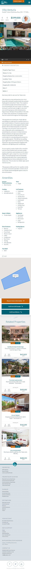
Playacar (4, 505)
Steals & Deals (5, 471)
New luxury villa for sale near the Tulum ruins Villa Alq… (15, 452)
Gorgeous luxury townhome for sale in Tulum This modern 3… (15, 417)
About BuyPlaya (5, 533)
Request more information (14, 301)
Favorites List (5, 522)
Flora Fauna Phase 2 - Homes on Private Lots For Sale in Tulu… (15, 349)
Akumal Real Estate (6, 483)
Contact (4, 531)
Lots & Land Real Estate (7, 472)
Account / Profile (6, 524)
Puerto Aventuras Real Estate (8, 482)
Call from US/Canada (14, 306)
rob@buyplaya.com (6, 555)
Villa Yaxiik (15, 415)
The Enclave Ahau (15, 380)
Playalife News (5, 496)
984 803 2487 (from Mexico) (8, 550)
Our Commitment (6, 535)
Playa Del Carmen (6, 502)
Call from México (14, 312)
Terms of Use (5, 536)
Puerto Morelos (5, 504)
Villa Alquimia (15, 450)
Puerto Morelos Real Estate (8, 480)
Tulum (3, 510)
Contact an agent (18, 1)
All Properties (5, 469)
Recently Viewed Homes (7, 520)
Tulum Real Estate (6, 485)
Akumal (4, 508)
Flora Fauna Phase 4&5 (16, 347)
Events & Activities (6, 494)
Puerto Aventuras (6, 507)
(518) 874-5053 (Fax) (7, 553)
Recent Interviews (6, 493)
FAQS (3, 530)
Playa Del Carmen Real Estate (8, 479)
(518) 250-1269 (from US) (8, 552)
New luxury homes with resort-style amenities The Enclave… (15, 382)
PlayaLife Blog (5, 491)
